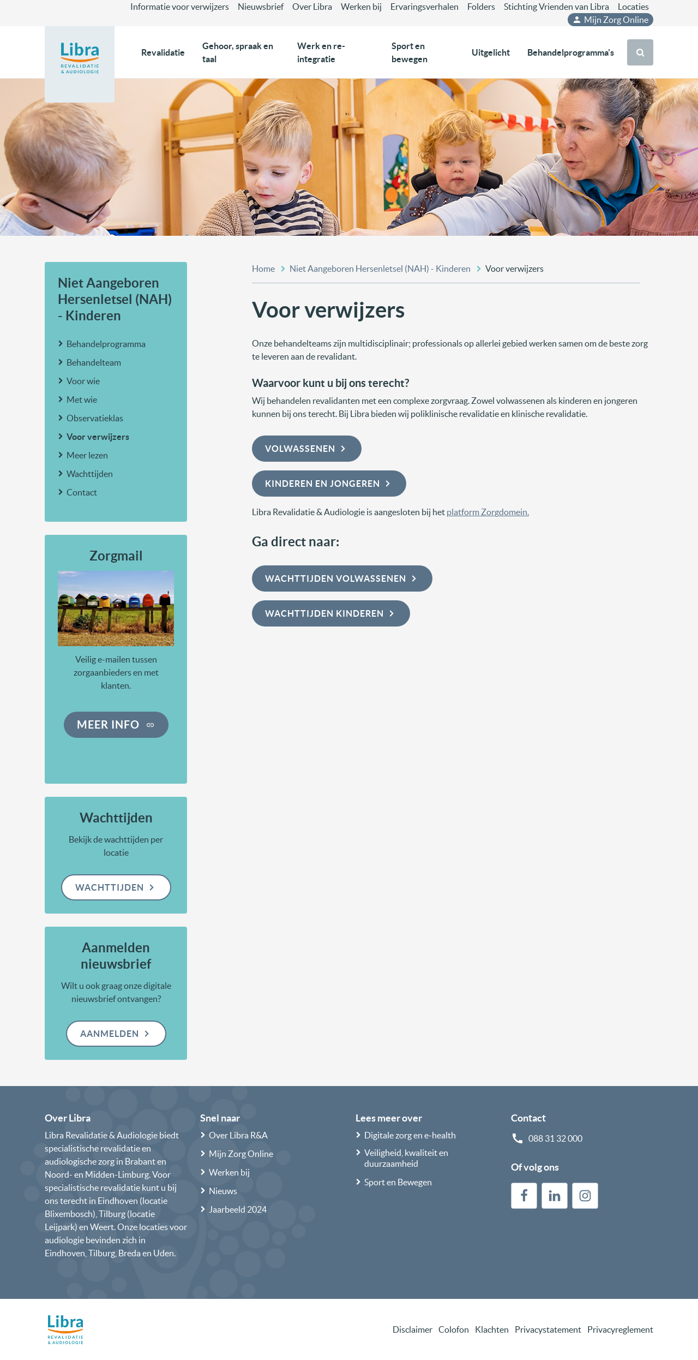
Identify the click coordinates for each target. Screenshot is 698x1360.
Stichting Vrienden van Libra (556, 6)
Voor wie (83, 381)
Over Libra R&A (238, 1135)
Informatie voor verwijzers (179, 6)
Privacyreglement (620, 1329)
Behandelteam (94, 362)
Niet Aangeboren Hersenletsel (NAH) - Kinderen (115, 299)
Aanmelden (116, 1033)
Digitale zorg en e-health (410, 1135)
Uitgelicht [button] (491, 52)
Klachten (492, 1329)
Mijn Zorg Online (610, 20)
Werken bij (361, 6)
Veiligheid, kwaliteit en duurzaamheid (406, 1158)
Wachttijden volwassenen (342, 578)
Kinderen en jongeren (329, 483)
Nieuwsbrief (261, 6)
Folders (481, 6)
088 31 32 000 (555, 1138)
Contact (82, 492)
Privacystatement (548, 1329)
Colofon (453, 1329)
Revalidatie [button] (163, 52)
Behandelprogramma (106, 344)
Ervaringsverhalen (424, 6)
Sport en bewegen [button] (410, 52)
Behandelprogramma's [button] (570, 52)
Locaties (633, 6)
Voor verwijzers (98, 437)
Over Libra (312, 6)
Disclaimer (412, 1329)
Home (263, 268)
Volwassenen (306, 448)
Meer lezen (87, 455)
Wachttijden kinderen (331, 613)
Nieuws (223, 1191)
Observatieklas (95, 418)
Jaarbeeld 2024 (238, 1209)
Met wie (82, 399)
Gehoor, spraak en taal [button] (237, 52)
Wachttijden (90, 474)
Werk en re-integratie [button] (321, 52)
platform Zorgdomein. (488, 512)
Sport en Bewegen (398, 1182)
